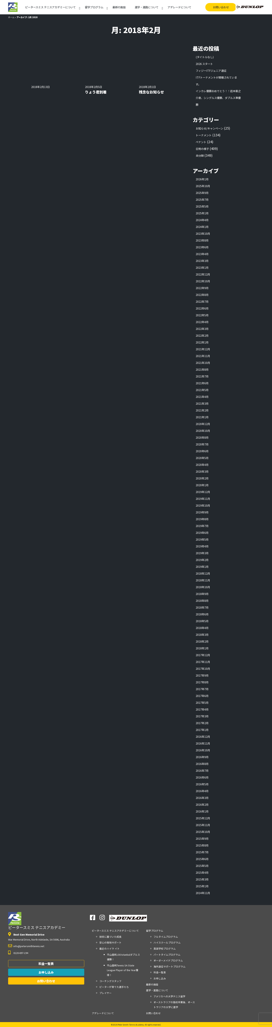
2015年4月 (202, 872)
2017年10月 (203, 669)
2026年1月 (202, 179)
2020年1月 (202, 485)
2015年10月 (203, 832)
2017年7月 (202, 689)
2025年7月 (202, 199)
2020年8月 (202, 437)
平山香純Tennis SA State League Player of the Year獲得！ (122, 970)
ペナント (201, 142)
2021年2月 (202, 410)
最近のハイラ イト (109, 948)
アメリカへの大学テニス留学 (169, 996)
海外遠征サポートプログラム (169, 966)
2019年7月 (202, 526)
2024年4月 (202, 220)
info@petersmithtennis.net (28, 946)
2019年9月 (202, 512)
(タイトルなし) (205, 57)
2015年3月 (202, 879)
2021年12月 (203, 349)
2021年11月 (203, 356)
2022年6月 (202, 308)
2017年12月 (203, 655)
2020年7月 (202, 444)
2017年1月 (202, 730)
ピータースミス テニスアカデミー (36, 921)
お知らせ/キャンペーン (209, 128)
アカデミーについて (50, 7)
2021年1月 (202, 417)
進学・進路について (146, 7)
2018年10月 (203, 587)
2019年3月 (202, 553)
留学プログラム (94, 7)
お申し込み (46, 972)
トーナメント (204, 135)
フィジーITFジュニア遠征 (211, 71)
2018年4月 (202, 628)
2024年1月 (202, 227)
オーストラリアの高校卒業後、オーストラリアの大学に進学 (174, 1004)
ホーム (11, 17)
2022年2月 (202, 335)
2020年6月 (202, 451)
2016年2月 (202, 804)
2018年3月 (202, 635)
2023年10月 (203, 233)
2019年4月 (202, 546)
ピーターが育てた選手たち (114, 987)
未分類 (200, 155)
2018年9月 (202, 594)
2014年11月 (203, 893)
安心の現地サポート (110, 942)
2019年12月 (203, 492)
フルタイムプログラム (166, 936)
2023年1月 (202, 267)
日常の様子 (202, 149)
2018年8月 (202, 601)
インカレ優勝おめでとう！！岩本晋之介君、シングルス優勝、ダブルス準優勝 (218, 97)
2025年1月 (202, 213)
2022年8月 (202, 295)
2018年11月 (203, 580)
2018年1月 (202, 648)
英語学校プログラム (165, 948)
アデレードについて (179, 7)
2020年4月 (202, 465)
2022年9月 (202, 288)
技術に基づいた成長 (110, 936)
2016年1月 (202, 811)
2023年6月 (202, 247)
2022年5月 (202, 315)
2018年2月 (202, 641)
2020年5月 (202, 458)
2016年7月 (202, 770)
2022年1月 (202, 342)
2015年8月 (202, 845)
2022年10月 (203, 281)
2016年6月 (202, 777)
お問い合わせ (221, 7)
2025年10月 (203, 186)
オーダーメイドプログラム (168, 960)
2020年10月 (203, 431)
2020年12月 (203, 424)
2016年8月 (202, 764)
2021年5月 (202, 390)
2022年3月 (202, 329)
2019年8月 (202, 519)
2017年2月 (202, 723)
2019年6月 (202, 533)
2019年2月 (202, 560)
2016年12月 (203, 736)
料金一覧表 (46, 963)
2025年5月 (202, 206)
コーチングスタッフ (110, 981)
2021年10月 (203, 363)
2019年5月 (202, 539)
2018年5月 (202, 621)
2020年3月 (202, 471)
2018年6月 (202, 614)
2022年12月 (203, 274)
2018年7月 (202, 607)
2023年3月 (202, 261)
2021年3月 (202, 403)
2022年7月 (202, 301)
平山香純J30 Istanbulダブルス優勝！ (123, 957)
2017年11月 (203, 662)
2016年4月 (202, 791)
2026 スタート (204, 64)
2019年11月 (203, 499)
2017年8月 (202, 682)
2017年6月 (202, 696)
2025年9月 (202, 193)
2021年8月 (202, 369)
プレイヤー (105, 993)
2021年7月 (202, 376)
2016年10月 (203, 750)
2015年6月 (202, 859)
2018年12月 (203, 573)
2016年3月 (202, 798)
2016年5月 (202, 784)
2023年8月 (202, 240)
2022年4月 (202, 322)
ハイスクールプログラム (167, 942)
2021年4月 (202, 397)
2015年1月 (202, 886)
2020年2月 (202, 478)
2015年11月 (203, 825)
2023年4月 (202, 254)
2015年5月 (202, 866)
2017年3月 (202, 716)
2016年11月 (203, 743)
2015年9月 (202, 838)
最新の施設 (119, 7)
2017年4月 (202, 709)
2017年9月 (202, 675)
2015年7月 (202, 852)
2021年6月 (202, 383)
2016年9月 (202, 757)
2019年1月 (202, 567)
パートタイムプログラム (167, 954)
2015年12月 (203, 818)
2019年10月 (203, 505)
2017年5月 (202, 702)
